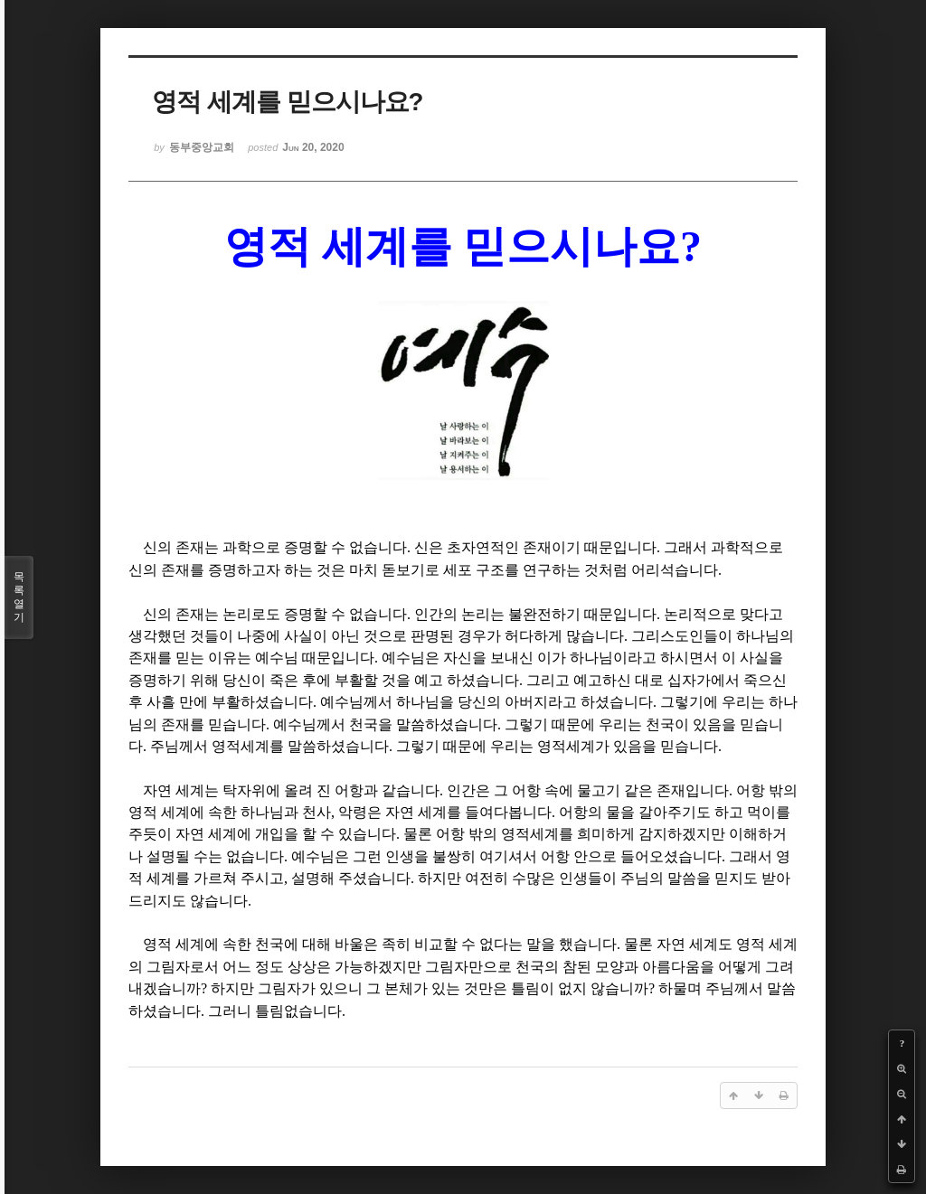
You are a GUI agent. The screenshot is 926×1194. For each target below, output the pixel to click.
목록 (19, 597)
